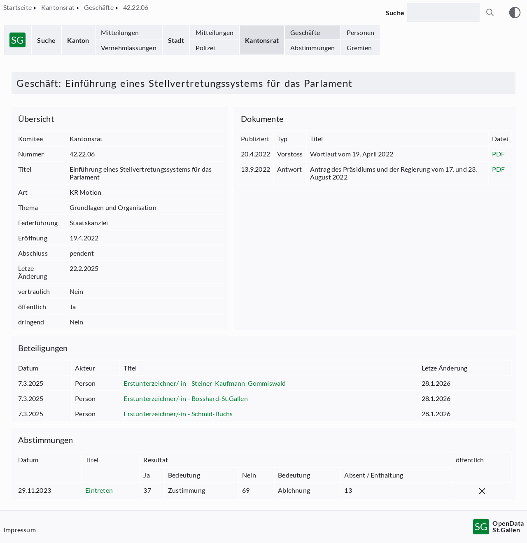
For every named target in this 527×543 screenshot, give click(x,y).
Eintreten (99, 490)
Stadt (176, 40)
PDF (498, 154)
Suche (46, 40)
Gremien (359, 47)
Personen (361, 32)
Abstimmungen (312, 47)
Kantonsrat (262, 40)
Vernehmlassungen (128, 47)
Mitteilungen (120, 32)
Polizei (205, 47)
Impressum (19, 530)
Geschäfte (305, 32)
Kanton (78, 40)
